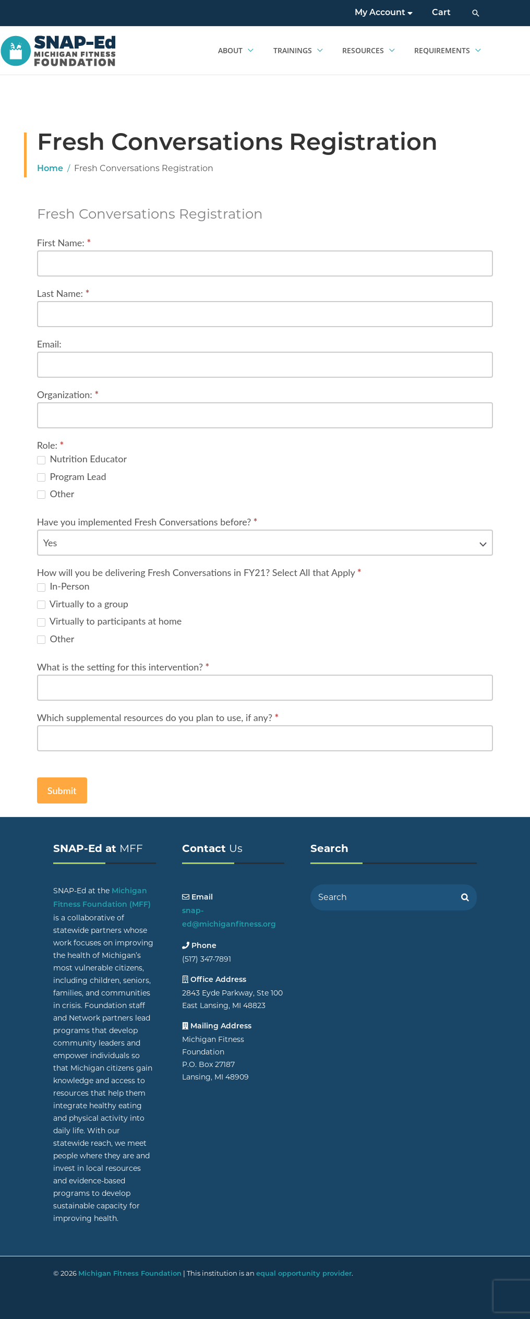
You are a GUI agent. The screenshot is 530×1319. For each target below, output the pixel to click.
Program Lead (71, 476)
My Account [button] (388, 13)
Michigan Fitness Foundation (130, 1273)
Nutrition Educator (82, 458)
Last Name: (63, 293)
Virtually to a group (82, 603)
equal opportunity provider (304, 1273)
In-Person (63, 586)
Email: (49, 344)
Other (56, 493)
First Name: (64, 242)
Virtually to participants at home (109, 621)
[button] (475, 13)
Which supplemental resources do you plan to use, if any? (158, 717)
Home (50, 169)
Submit (62, 790)
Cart (442, 13)
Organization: (68, 394)
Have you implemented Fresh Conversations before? (147, 521)
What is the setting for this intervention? (123, 667)
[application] (257, 50)
